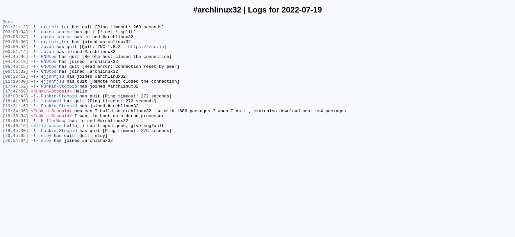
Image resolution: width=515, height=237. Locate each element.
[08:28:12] (15, 88)
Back (8, 23)
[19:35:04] (15, 135)
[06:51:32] (15, 82)
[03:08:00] (15, 46)
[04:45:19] (15, 70)
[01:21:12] (15, 29)
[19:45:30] (15, 153)
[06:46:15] (15, 76)
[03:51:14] (15, 58)
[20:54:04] (15, 165)
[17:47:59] (15, 106)
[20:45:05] (15, 159)
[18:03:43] (15, 112)
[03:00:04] (15, 35)
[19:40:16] (15, 147)
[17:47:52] (15, 100)
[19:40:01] (15, 141)
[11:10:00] (15, 94)
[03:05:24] (15, 40)
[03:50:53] (15, 52)
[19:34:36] (15, 129)
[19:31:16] (15, 123)
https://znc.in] (147, 52)
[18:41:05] (15, 117)
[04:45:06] (15, 64)
